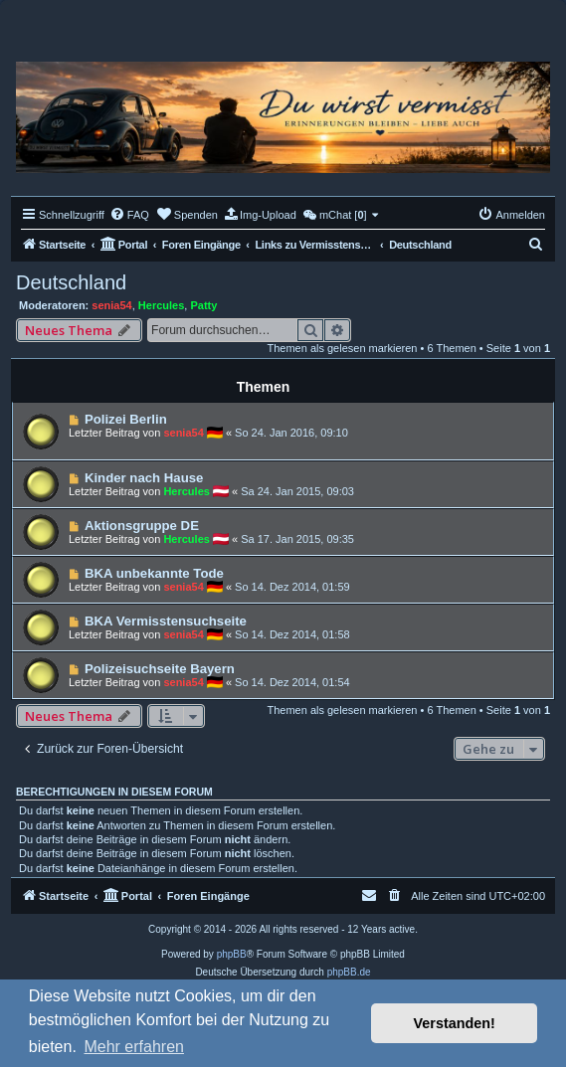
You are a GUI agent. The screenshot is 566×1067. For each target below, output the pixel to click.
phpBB (232, 954)
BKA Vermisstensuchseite (166, 621)
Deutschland (71, 282)
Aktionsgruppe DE (142, 525)
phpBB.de (349, 972)
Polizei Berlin (126, 419)
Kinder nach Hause (144, 477)
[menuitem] (129, 215)
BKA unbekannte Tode (154, 573)
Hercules (161, 305)
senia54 (111, 305)
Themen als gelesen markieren (342, 348)
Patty (203, 305)
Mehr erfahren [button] (134, 1046)
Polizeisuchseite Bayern (160, 668)
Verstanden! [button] (454, 1023)
